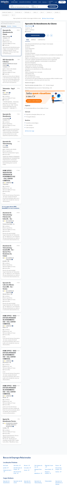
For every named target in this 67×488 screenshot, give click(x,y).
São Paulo (5, 465)
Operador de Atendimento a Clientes (59, 482)
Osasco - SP (58, 465)
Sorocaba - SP (27, 468)
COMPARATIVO (41, 39)
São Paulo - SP (17, 465)
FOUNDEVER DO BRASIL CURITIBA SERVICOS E (12, 425)
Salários (35, 2)
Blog (40, 2)
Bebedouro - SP (38, 473)
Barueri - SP (27, 465)
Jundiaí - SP (6, 468)
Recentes (9, 26)
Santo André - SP (49, 469)
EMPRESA (33, 39)
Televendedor (48, 481)
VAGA (27, 39)
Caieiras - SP (58, 471)
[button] (53, 6)
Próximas (14, 26)
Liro (5, 145)
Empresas (44, 2)
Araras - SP (26, 470)
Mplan (7, 36)
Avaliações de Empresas (25, 2)
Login (56, 2)
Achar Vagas (14, 2)
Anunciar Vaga (51, 2)
